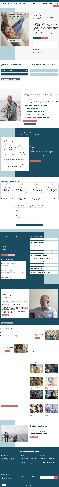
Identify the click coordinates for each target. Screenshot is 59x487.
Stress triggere (47, 400)
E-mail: (17, 212)
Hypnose (34, 3)
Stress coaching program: (34, 70)
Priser (55, 3)
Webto (33, 485)
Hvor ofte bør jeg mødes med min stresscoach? (38, 248)
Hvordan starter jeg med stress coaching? (37, 268)
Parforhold (45, 3)
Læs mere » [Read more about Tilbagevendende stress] (31, 415)
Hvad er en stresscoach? (35, 239)
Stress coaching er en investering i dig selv (7, 70)
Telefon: (17, 215)
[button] (58, 3)
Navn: (17, 208)
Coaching (51, 3)
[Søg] (56, 477)
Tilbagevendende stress (34, 414)
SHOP (24, 3)
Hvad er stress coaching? (40, 49)
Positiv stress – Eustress (34, 387)
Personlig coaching (39, 13)
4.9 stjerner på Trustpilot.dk (37, 149)
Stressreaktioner (33, 400)
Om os (13, 3)
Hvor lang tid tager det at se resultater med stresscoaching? (40, 258)
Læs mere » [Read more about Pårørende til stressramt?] (46, 415)
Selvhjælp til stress (33, 373)
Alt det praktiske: (33, 74)
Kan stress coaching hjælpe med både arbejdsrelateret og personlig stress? (43, 252)
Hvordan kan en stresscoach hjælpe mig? (37, 242)
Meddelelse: (18, 218)
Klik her (37, 337)
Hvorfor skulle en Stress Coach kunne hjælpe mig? (8, 74)
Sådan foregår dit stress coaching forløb (44, 52)
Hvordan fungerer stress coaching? (36, 245)
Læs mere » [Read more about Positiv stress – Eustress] (31, 388)
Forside (34, 13)
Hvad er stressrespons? (49, 387)
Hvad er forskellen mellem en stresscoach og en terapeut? (40, 255)
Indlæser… (15, 381)
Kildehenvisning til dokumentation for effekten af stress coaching (40, 272)
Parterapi (39, 3)
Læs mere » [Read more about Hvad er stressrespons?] (46, 388)
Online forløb (19, 3)
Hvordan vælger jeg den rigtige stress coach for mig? (39, 265)
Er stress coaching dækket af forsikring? (37, 261)
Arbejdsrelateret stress (49, 373)
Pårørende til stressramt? (49, 414)
